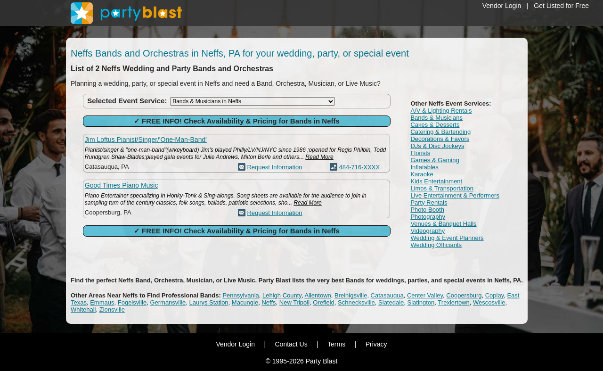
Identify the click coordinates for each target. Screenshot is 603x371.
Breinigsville (350, 295)
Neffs (268, 302)
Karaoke (421, 174)
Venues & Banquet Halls (443, 223)
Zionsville (112, 309)
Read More (319, 157)
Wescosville (489, 302)
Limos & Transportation (441, 188)
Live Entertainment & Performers (454, 195)
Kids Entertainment (436, 181)
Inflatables (424, 167)
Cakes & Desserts (434, 124)
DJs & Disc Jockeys (437, 145)
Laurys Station (208, 302)
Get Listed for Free (561, 5)
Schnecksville (356, 302)
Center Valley (425, 295)
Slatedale (391, 302)
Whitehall (83, 309)
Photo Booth (427, 209)
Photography (427, 216)
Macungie (245, 302)
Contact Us (291, 344)
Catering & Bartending (440, 131)
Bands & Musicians (436, 117)
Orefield (323, 302)
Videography (427, 230)
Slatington (421, 302)
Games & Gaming (434, 160)
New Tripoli (294, 302)
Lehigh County (282, 295)
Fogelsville (132, 302)
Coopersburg (463, 295)
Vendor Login (502, 5)
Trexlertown (453, 302)
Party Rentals (428, 202)
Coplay (494, 295)
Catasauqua (387, 295)
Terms (336, 344)
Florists (420, 153)
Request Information (274, 167)
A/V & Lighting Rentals (441, 110)
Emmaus (102, 302)
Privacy (376, 344)
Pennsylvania (240, 295)
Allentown (317, 295)
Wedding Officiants (436, 244)
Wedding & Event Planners (446, 237)
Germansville (168, 302)
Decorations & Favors (439, 138)
